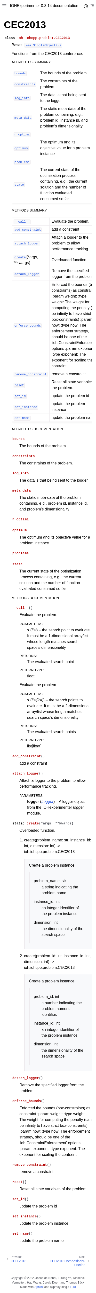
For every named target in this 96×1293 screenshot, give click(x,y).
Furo (73, 1287)
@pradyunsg (58, 1287)
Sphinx (38, 1287)
